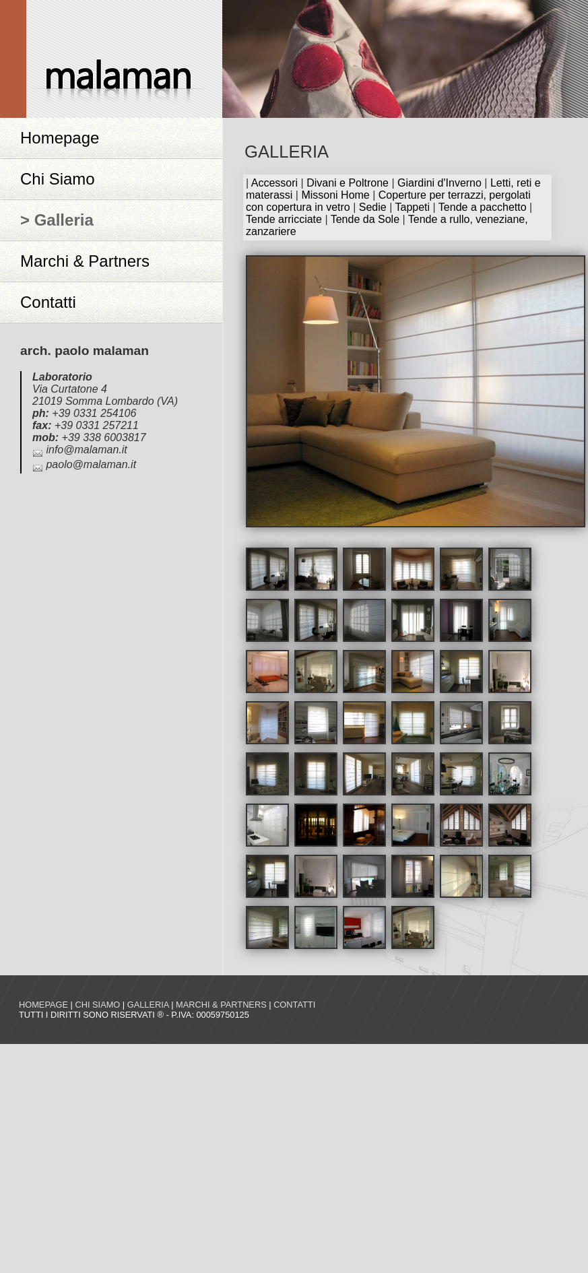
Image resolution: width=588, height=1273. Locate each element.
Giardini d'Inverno (439, 183)
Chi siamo (97, 1005)
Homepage (59, 138)
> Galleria (57, 220)
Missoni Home (335, 195)
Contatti (48, 302)
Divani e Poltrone (347, 183)
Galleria (148, 1005)
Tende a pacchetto (482, 207)
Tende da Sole (365, 219)
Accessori (274, 183)
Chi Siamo (57, 179)
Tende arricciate (284, 219)
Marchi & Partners (85, 261)
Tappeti (412, 207)
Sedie (373, 207)
